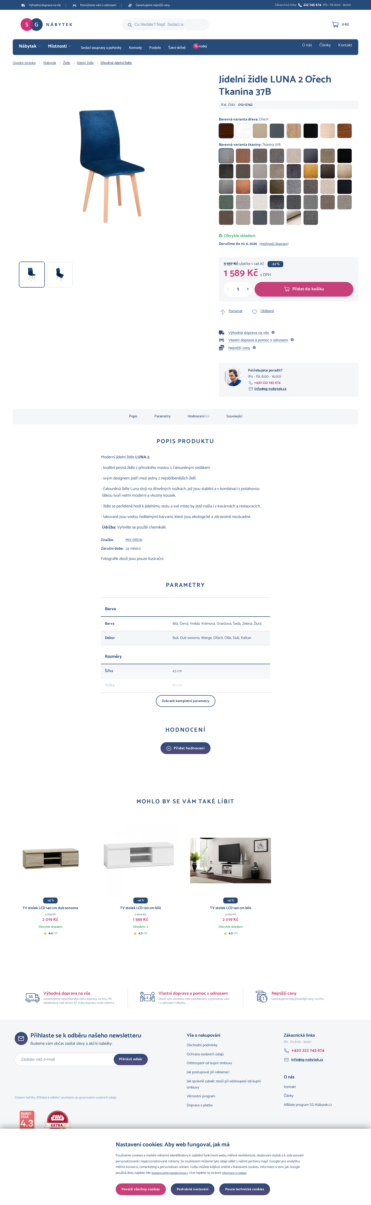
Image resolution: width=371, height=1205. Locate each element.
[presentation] (52, 1078)
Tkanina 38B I (310, 217)
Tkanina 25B (277, 171)
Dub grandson (293, 130)
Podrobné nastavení (137, 1189)
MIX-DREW (133, 540)
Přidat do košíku (304, 289)
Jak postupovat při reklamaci (208, 1070)
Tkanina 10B (260, 202)
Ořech (226, 130)
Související (234, 416)
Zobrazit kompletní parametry (186, 701)
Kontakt (346, 48)
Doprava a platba (199, 1103)
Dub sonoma (260, 130)
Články (328, 48)
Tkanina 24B (293, 171)
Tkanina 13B (344, 186)
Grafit (277, 130)
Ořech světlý (344, 130)
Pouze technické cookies (189, 1189)
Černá (310, 130)
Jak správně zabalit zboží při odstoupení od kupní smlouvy (224, 1082)
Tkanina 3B (243, 217)
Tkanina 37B (226, 155)
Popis (133, 416)
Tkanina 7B (310, 202)
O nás (311, 48)
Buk (327, 130)
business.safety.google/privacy (173, 1173)
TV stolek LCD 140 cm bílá (230, 908)
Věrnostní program (201, 1094)
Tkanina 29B (344, 155)
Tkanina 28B (226, 171)
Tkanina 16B (293, 186)
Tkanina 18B (260, 186)
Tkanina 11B (243, 202)
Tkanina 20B (226, 186)
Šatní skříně (177, 48)
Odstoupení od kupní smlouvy (209, 1061)
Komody (135, 48)
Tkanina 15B (310, 186)
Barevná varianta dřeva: (243, 119)
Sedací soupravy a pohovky (101, 48)
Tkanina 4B (226, 217)
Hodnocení (198, 416)
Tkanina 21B (344, 171)
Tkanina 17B (277, 186)
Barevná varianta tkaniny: (250, 145)
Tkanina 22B (327, 171)
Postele (155, 48)
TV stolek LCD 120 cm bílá (140, 908)
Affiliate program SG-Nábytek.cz (308, 1102)
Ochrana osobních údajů (205, 1052)
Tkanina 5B (344, 202)
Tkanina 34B (277, 155)
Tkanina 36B (243, 155)
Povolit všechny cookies (245, 1189)
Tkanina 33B (293, 155)
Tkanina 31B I (293, 217)
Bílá (243, 130)
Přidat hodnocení (189, 748)
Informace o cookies (242, 1173)
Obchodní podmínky (202, 1043)
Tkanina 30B (327, 155)
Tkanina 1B (277, 217)
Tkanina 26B (260, 171)
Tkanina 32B (310, 155)
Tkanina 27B (243, 171)
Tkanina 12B (226, 202)
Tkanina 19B (243, 186)
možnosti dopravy (274, 244)
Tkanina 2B (260, 217)
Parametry (162, 416)
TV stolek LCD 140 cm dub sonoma (50, 908)
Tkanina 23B (310, 171)
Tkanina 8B (293, 202)
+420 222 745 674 (267, 383)
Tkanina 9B (277, 202)
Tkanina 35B (260, 155)
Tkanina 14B (327, 186)
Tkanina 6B (327, 202)
